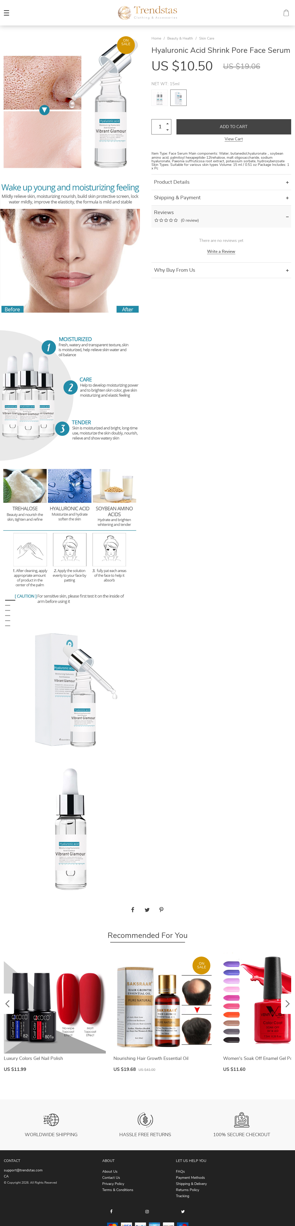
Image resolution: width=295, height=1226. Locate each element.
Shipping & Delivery (191, 1184)
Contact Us (111, 1178)
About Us (110, 1171)
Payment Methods (190, 1178)
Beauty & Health (180, 38)
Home (156, 38)
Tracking (182, 1196)
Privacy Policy (113, 1184)
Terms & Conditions (117, 1190)
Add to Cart (234, 127)
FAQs (180, 1171)
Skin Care (206, 38)
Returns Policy (187, 1190)
